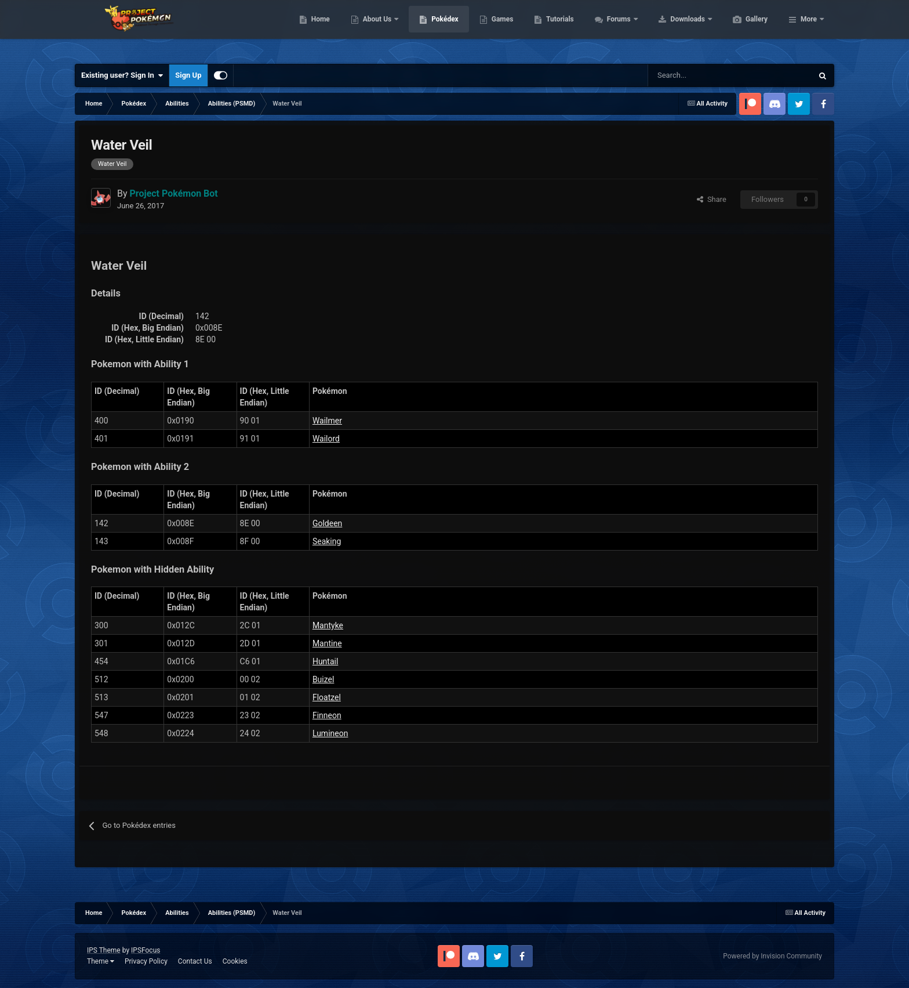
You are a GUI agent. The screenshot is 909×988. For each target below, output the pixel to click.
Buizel (323, 679)
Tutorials (614, 29)
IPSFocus (145, 950)
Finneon (326, 715)
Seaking (326, 541)
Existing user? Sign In (122, 75)
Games (557, 29)
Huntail (325, 661)
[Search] (689, 75)
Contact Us (195, 961)
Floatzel (326, 697)
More (809, 29)
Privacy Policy (146, 961)
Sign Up (188, 75)
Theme (100, 961)
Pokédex (499, 29)
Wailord (326, 438)
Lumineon (330, 733)
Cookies (235, 961)
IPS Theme (104, 950)
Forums (674, 29)
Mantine (327, 643)
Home (375, 29)
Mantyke (327, 625)
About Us (433, 29)
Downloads (743, 29)
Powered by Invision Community (772, 956)
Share (711, 199)
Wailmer (327, 420)
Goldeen (327, 523)
